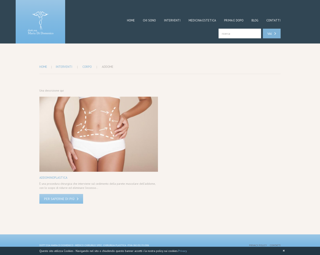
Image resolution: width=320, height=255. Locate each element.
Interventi (172, 20)
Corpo (87, 67)
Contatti (273, 20)
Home (131, 20)
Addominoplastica (53, 178)
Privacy (182, 251)
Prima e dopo (234, 20)
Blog (255, 20)
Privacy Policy (258, 245)
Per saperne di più (59, 199)
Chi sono (149, 20)
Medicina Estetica (202, 20)
